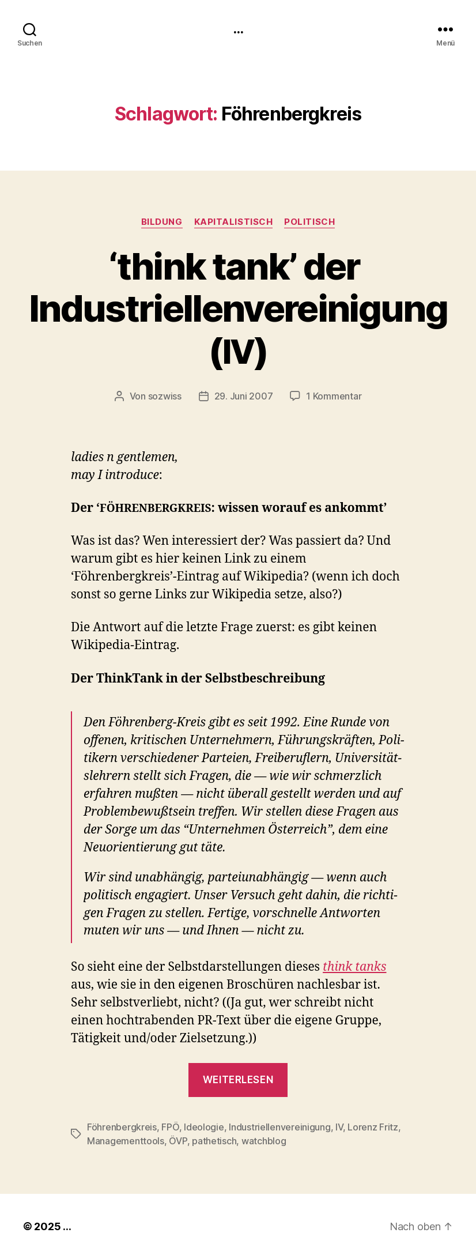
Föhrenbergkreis (122, 1127)
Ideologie (204, 1127)
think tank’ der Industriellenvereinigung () (238, 308)
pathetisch (214, 1141)
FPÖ (170, 1127)
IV (338, 1127)
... (238, 29)
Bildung (162, 222)
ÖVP (178, 1141)
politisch (309, 222)
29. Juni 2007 (243, 396)
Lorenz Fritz (372, 1127)
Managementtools (125, 1141)
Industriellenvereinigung (280, 1127)
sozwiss (165, 396)
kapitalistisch (233, 222)
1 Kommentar (333, 396)
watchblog (263, 1141)
